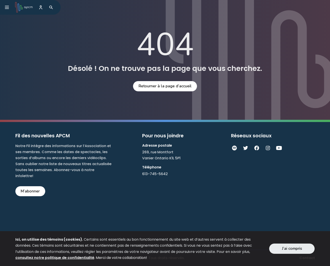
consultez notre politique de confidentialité (54, 257)
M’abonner (30, 191)
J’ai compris (292, 248)
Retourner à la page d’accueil (165, 86)
